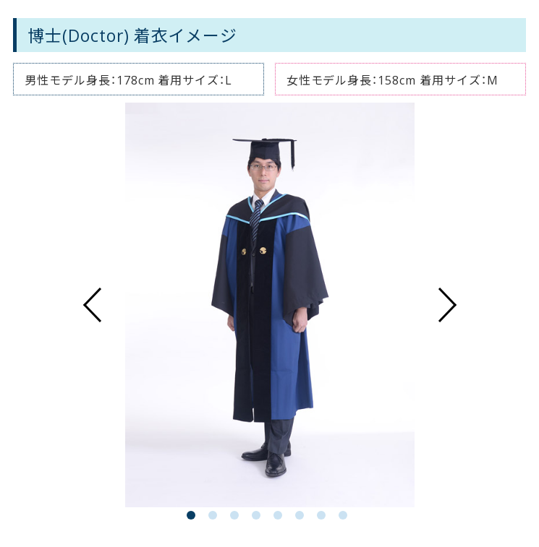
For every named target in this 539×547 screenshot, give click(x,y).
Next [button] (448, 305)
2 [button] (215, 518)
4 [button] (259, 518)
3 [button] (237, 518)
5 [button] (280, 518)
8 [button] (346, 518)
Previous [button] (92, 305)
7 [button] (324, 518)
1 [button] (194, 518)
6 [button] (302, 518)
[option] (270, 305)
